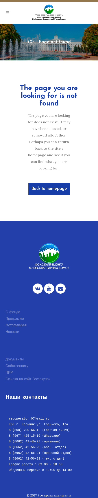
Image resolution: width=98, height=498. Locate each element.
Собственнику (17, 366)
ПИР (9, 372)
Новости (12, 332)
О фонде (13, 312)
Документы (15, 359)
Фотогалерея (16, 325)
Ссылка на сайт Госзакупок (28, 379)
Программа (15, 319)
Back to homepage (49, 189)
